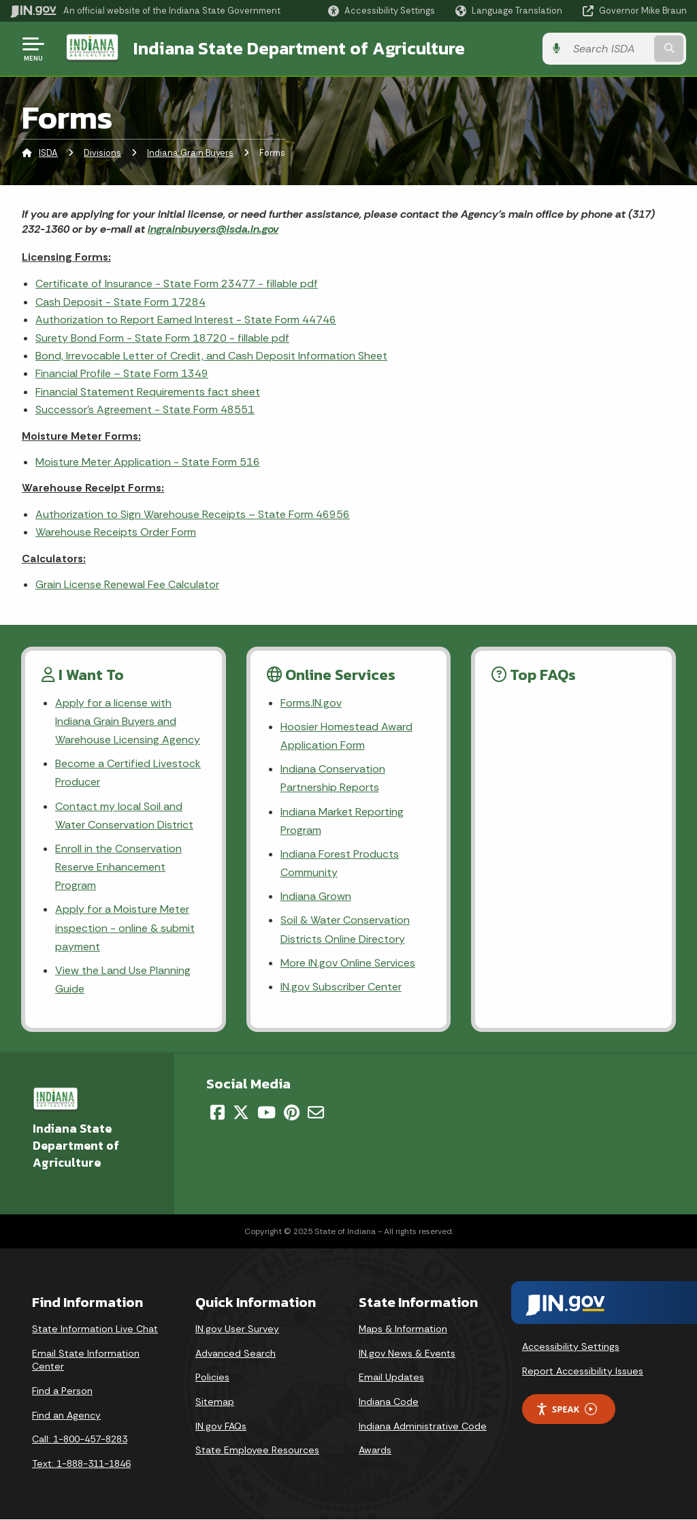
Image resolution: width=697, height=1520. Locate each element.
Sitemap (214, 1401)
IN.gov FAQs (220, 1426)
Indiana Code (389, 1401)
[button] (381, 10)
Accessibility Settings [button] (570, 1346)
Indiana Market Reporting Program (342, 821)
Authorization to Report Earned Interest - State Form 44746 (185, 319)
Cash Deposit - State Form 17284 (120, 302)
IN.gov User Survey (237, 1329)
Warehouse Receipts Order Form (115, 532)
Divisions (102, 153)
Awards (375, 1450)
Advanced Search (235, 1353)
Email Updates (391, 1378)
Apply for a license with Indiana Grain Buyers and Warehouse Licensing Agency (127, 721)
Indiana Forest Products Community (339, 863)
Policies (212, 1378)
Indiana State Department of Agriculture (298, 48)
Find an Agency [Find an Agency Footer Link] (66, 1415)
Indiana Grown (315, 896)
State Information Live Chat (95, 1329)
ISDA (48, 153)
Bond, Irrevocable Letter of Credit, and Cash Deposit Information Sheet (211, 356)
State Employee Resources (257, 1450)
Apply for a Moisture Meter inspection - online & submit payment (125, 928)
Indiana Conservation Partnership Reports (332, 778)
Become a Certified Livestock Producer (127, 772)
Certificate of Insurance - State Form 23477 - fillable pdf (176, 283)
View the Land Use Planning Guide (123, 979)
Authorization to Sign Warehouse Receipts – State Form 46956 (192, 514)
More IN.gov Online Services (347, 963)
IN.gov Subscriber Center (341, 987)
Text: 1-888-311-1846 (81, 1463)
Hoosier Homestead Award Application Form (346, 735)
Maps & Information (403, 1329)
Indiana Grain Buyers (190, 153)
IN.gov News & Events (407, 1353)
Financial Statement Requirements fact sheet (147, 392)
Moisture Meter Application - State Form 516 (147, 462)
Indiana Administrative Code (423, 1426)
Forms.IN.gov (311, 703)
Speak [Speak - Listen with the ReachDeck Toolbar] (566, 1409)
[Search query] (611, 48)
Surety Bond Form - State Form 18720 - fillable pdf (162, 338)
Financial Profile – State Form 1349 (121, 373)
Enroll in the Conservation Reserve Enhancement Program (118, 866)
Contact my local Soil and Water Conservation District (124, 815)
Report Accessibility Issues (582, 1371)
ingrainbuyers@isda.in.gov (213, 229)
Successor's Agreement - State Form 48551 (145, 409)
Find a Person (62, 1391)
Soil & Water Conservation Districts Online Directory (345, 929)
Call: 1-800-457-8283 (79, 1439)
